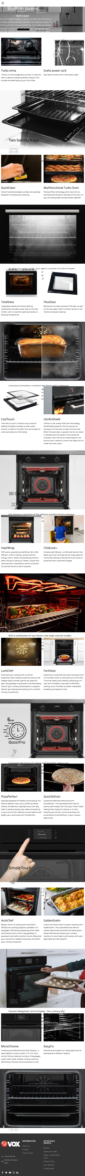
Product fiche (49, 1161)
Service (46, 1148)
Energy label (49, 1168)
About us (26, 1146)
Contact (25, 1149)
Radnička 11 (7, 1160)
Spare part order (50, 1151)
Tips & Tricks (27, 1153)
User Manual (49, 1165)
